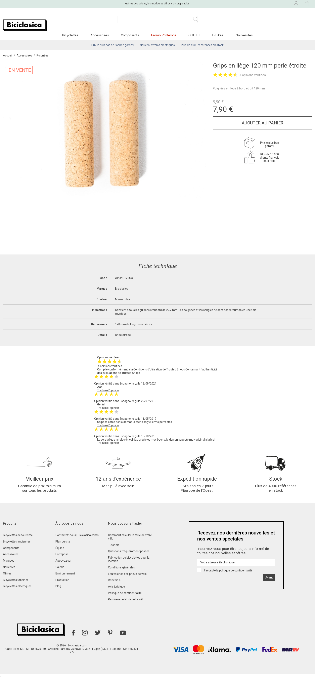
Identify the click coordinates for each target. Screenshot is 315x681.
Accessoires (10, 557)
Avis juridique (116, 590)
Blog (58, 589)
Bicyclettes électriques (17, 589)
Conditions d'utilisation (147, 371)
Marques (8, 564)
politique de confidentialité (236, 573)
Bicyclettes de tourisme (18, 538)
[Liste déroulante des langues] (261, 3)
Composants (11, 551)
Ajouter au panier (262, 125)
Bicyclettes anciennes (17, 545)
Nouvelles (9, 570)
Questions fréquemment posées (128, 554)
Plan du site (62, 545)
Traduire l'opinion (108, 392)
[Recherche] (157, 22)
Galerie (59, 570)
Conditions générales (121, 570)
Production (62, 583)
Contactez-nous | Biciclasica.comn (77, 538)
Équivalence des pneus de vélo (127, 577)
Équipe (59, 551)
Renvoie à (114, 583)
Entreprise (62, 557)
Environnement (65, 576)
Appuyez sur (63, 564)
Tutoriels (113, 548)
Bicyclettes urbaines (16, 583)
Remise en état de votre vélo (126, 602)
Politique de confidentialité (125, 596)
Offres (7, 576)
